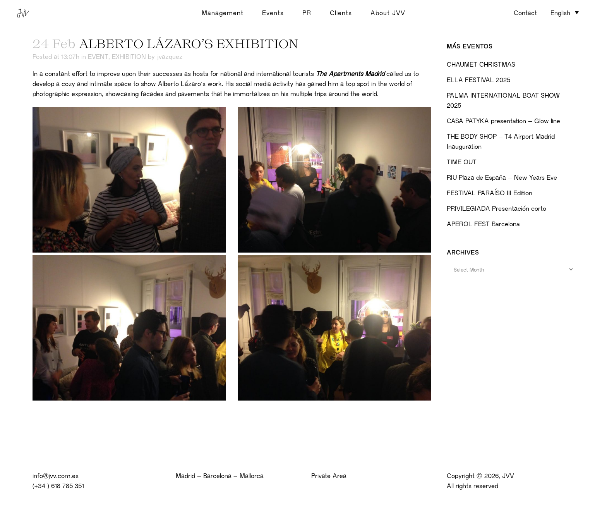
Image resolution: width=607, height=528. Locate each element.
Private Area (328, 476)
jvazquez (170, 56)
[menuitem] (564, 12)
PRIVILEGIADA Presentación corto (496, 208)
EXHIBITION (129, 56)
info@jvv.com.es (56, 476)
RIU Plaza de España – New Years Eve (502, 177)
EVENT (98, 56)
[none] (564, 13)
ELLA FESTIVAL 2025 (478, 80)
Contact (525, 13)
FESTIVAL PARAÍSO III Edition (489, 193)
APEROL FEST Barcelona (483, 224)
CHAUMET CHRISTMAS (481, 64)
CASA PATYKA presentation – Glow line (503, 121)
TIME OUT (462, 162)
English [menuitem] (560, 13)
